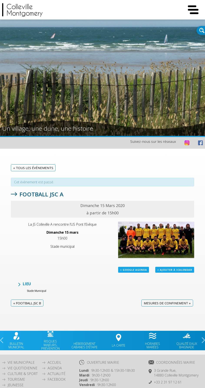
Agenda (55, 368)
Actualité (56, 373)
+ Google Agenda (133, 269)
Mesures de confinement (167, 303)
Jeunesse (15, 385)
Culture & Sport (23, 373)
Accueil (54, 362)
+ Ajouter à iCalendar (174, 269)
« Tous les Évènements (33, 168)
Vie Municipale (21, 362)
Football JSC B (27, 303)
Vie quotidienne (22, 368)
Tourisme (16, 379)
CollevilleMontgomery (25, 10)
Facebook (57, 379)
